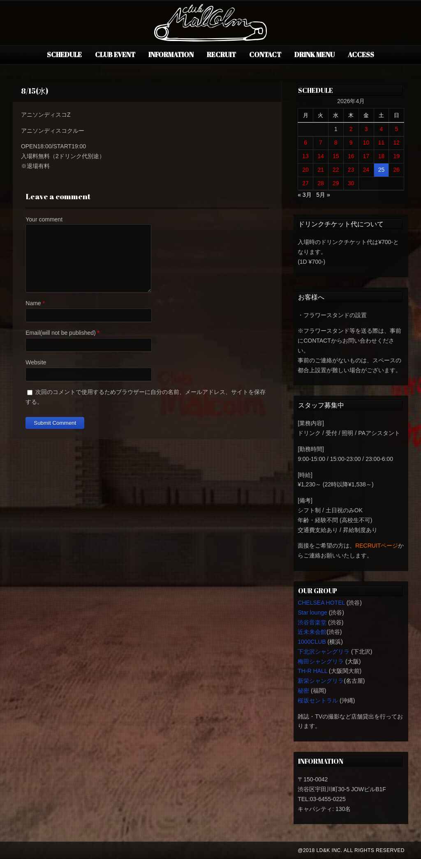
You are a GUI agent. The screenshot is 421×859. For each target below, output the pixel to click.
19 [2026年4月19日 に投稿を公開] (396, 156)
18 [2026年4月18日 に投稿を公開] (381, 156)
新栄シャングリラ (321, 680)
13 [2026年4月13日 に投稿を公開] (305, 156)
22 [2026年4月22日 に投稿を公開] (336, 169)
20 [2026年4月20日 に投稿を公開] (305, 169)
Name (33, 303)
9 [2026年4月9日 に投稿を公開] (351, 142)
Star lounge (312, 612)
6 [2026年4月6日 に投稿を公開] (305, 142)
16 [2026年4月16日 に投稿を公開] (351, 156)
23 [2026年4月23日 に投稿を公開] (351, 169)
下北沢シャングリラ (323, 651)
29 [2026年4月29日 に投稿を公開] (336, 183)
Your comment (43, 219)
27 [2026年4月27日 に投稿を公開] (305, 183)
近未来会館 (312, 632)
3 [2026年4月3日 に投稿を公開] (366, 129)
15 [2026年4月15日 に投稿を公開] (336, 156)
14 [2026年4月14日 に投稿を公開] (320, 156)
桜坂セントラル (318, 700)
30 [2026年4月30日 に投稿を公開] (351, 183)
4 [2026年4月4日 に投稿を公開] (381, 129)
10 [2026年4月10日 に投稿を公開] (366, 142)
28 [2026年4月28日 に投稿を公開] (320, 183)
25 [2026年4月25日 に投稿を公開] (381, 169)
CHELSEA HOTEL (321, 602)
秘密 (303, 690)
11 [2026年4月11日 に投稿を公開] (381, 142)
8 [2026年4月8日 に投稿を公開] (336, 142)
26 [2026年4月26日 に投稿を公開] (396, 169)
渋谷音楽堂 (312, 622)
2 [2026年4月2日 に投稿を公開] (351, 129)
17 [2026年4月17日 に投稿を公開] (366, 156)
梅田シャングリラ (321, 661)
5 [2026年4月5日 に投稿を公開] (396, 129)
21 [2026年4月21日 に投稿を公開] (320, 169)
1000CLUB (312, 641)
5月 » (323, 194)
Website (35, 362)
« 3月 (304, 194)
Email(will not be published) (60, 332)
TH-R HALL (312, 671)
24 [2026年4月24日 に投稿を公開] (366, 169)
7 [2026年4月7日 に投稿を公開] (320, 142)
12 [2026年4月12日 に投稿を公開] (396, 142)
